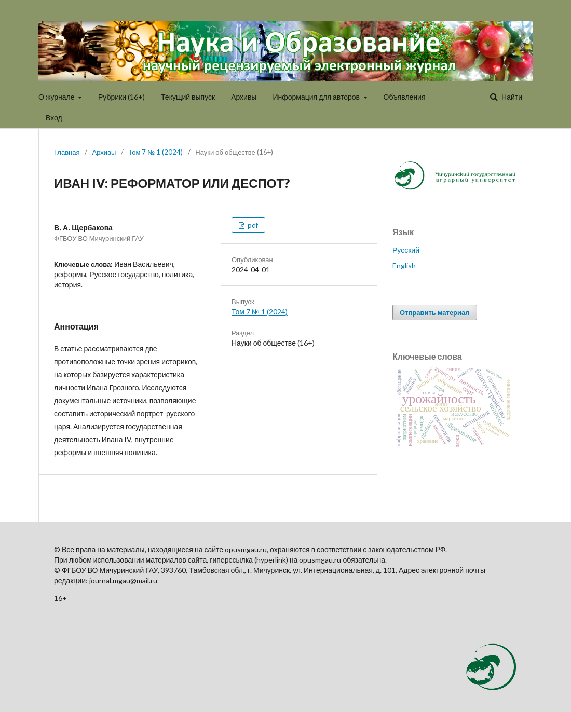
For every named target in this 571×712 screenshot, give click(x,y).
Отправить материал (435, 312)
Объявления (405, 96)
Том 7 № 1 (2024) (155, 152)
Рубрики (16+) (121, 96)
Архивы (243, 96)
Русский (405, 249)
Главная (66, 152)
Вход (54, 117)
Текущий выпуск (188, 96)
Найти (511, 96)
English (404, 265)
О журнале (57, 96)
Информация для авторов (317, 96)
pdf (252, 225)
